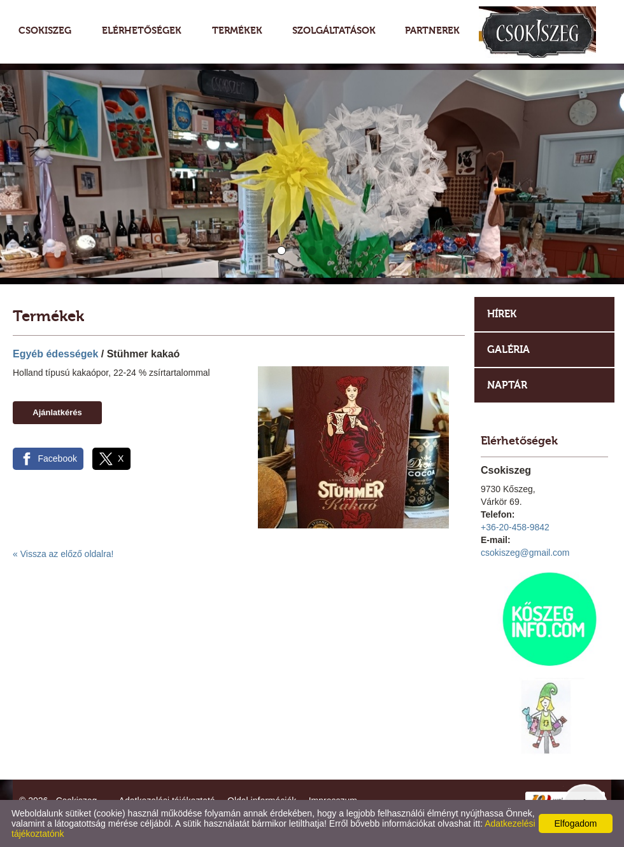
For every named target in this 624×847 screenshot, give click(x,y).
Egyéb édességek (55, 353)
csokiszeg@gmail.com (525, 552)
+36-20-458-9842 (515, 527)
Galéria (508, 349)
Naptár (507, 385)
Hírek (501, 314)
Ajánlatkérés (57, 412)
